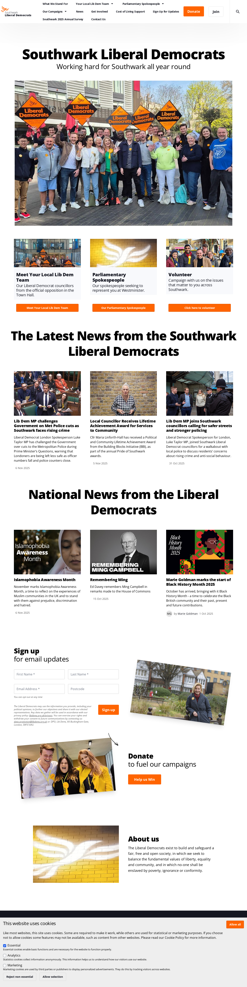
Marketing (15, 965)
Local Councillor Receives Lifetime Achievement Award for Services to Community (123, 426)
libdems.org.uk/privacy (40, 715)
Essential (14, 945)
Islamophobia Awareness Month (44, 579)
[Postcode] (93, 689)
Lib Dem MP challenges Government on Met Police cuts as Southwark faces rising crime (46, 426)
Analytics (14, 955)
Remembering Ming (109, 579)
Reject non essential (19, 977)
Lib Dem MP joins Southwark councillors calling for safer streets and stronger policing (199, 426)
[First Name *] (39, 674)
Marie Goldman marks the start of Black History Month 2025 (198, 582)
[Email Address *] (39, 689)
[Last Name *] (93, 674)
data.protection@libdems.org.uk (30, 721)
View (47, 276)
